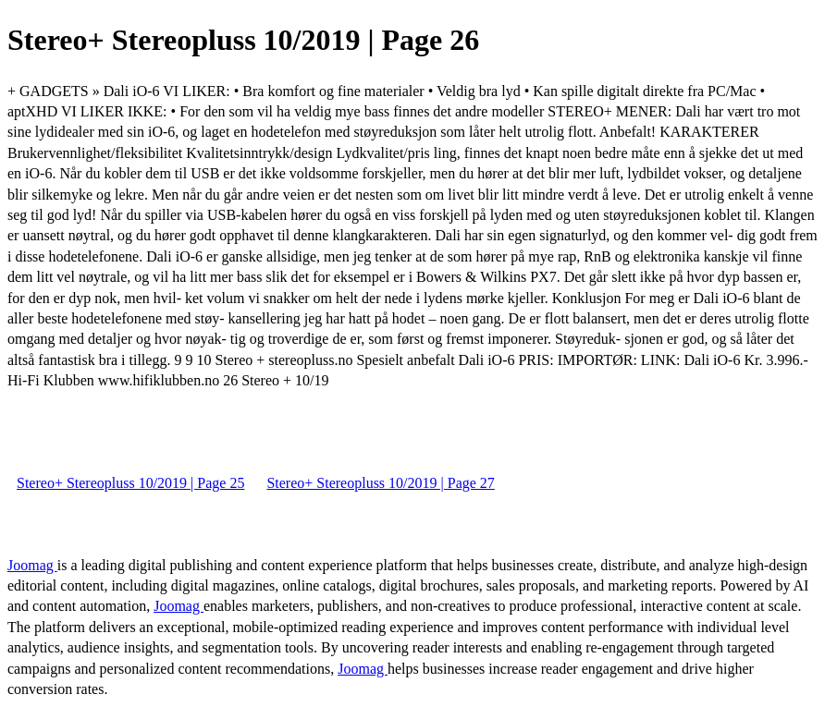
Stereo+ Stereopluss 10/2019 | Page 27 (380, 483)
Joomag (32, 565)
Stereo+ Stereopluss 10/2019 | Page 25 (130, 483)
